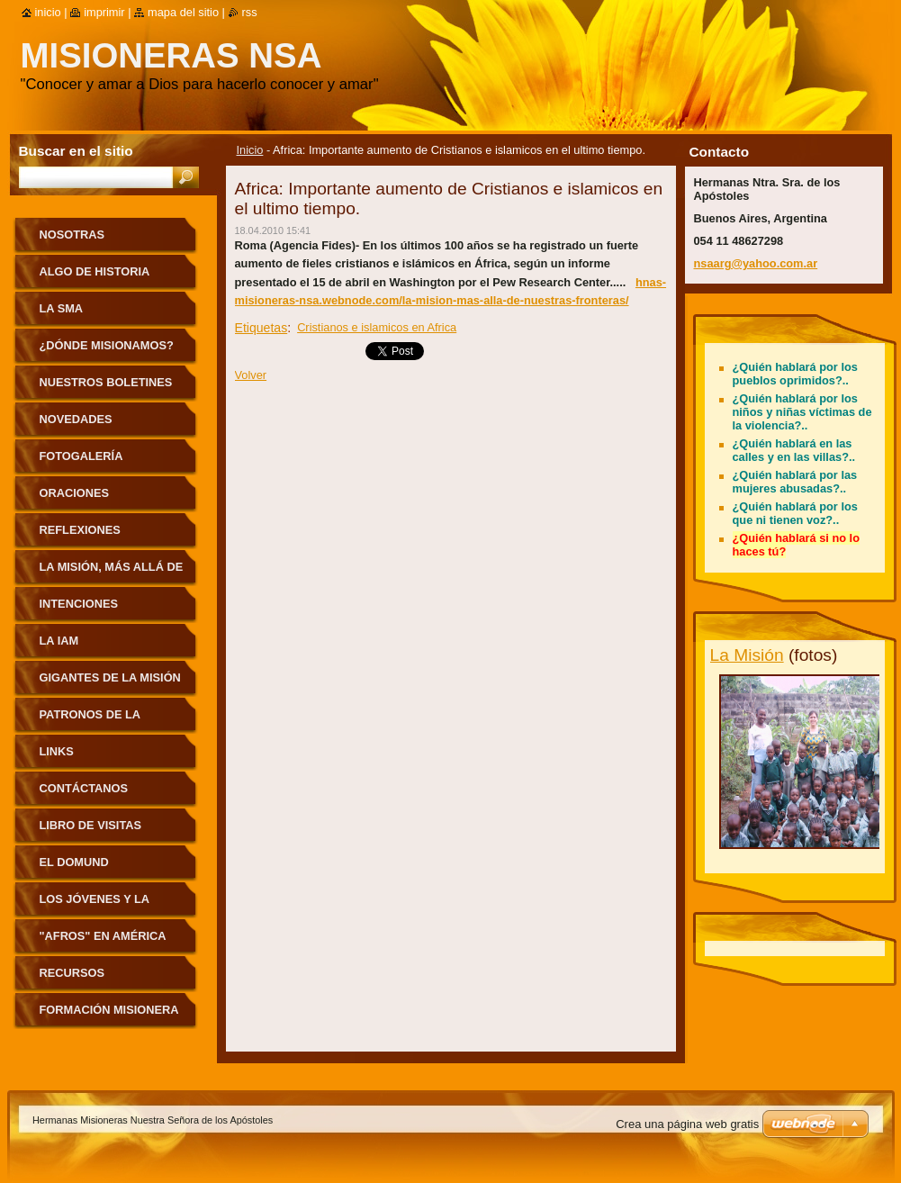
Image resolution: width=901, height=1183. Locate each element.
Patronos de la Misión (90, 721)
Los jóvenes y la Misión (95, 905)
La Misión (747, 655)
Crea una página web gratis (687, 1124)
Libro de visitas (91, 825)
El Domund (74, 862)
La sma (62, 308)
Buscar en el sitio (76, 150)
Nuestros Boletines (106, 382)
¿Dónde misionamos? (107, 345)
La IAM (59, 640)
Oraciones (75, 493)
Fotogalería (81, 456)
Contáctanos (84, 788)
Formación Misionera (109, 1009)
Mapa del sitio (183, 12)
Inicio (250, 150)
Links (57, 751)
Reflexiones (80, 530)
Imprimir (104, 12)
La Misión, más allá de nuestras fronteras (112, 573)
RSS (249, 12)
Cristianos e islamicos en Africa (376, 327)
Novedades (76, 419)
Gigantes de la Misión (110, 677)
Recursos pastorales (78, 979)
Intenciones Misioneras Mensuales (79, 610)
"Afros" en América (103, 936)
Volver (251, 375)
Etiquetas (261, 328)
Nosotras (72, 234)
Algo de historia (95, 271)
